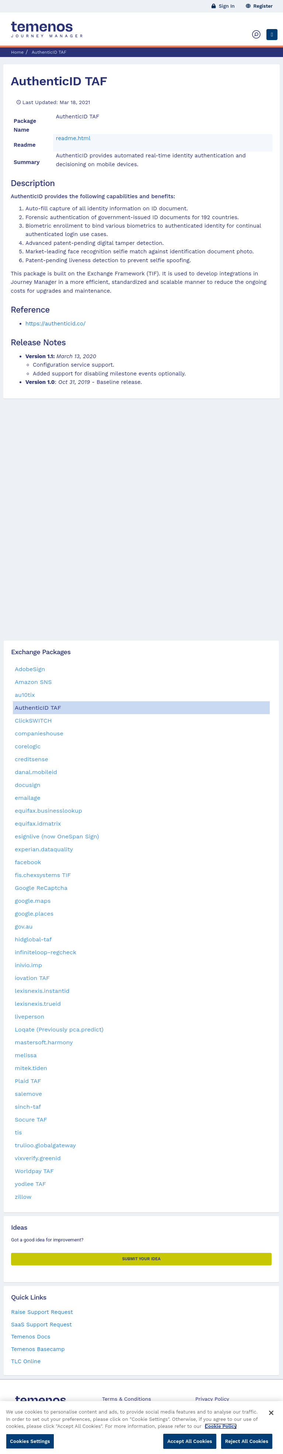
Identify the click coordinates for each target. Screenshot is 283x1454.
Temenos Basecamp (38, 1349)
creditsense (31, 759)
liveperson (29, 1016)
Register (259, 6)
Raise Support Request (42, 1312)
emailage (28, 797)
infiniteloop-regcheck (45, 952)
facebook (28, 862)
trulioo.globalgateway (45, 1145)
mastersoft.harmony (44, 1042)
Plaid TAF (28, 1080)
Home (17, 52)
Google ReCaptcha (41, 887)
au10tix (25, 694)
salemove (28, 1093)
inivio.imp (28, 965)
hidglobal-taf (33, 939)
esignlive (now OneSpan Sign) (57, 836)
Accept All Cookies (189, 1444)
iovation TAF (32, 977)
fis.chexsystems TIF (43, 875)
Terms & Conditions (126, 1399)
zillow (23, 1196)
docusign (28, 784)
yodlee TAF (30, 1183)
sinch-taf (28, 1106)
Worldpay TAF (34, 1171)
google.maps (32, 900)
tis (18, 1132)
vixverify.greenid (38, 1158)
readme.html (73, 138)
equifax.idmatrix (38, 823)
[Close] (271, 1416)
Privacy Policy (212, 1399)
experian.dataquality (44, 849)
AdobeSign (30, 669)
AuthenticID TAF (59, 81)
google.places (34, 913)
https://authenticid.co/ (55, 323)
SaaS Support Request (41, 1324)
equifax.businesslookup (48, 810)
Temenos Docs (30, 1336)
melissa (26, 1055)
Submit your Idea (141, 1259)
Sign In (223, 6)
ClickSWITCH (33, 720)
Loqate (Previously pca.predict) (59, 1029)
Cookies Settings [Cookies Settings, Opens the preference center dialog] (30, 1444)
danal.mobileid (36, 772)
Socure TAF (31, 1119)
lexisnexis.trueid (38, 1003)
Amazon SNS (33, 681)
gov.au (23, 926)
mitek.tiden (31, 1068)
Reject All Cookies (246, 1444)
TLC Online (26, 1361)
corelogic (28, 746)
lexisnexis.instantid (42, 990)
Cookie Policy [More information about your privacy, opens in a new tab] (221, 1429)
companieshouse (39, 733)
